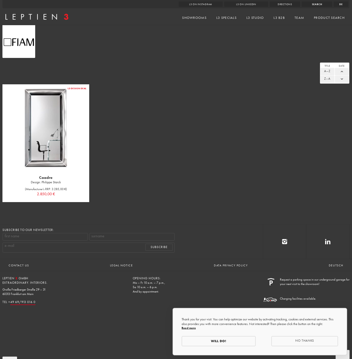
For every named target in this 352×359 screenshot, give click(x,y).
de (341, 4)
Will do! (219, 341)
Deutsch (336, 265)
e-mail (9, 246)
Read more (189, 328)
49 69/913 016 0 (22, 302)
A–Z (327, 71)
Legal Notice (121, 265)
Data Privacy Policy (231, 265)
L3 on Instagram (200, 4)
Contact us (19, 265)
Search (317, 4)
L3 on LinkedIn (246, 4)
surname (97, 236)
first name (12, 236)
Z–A (327, 78)
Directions (285, 4)
